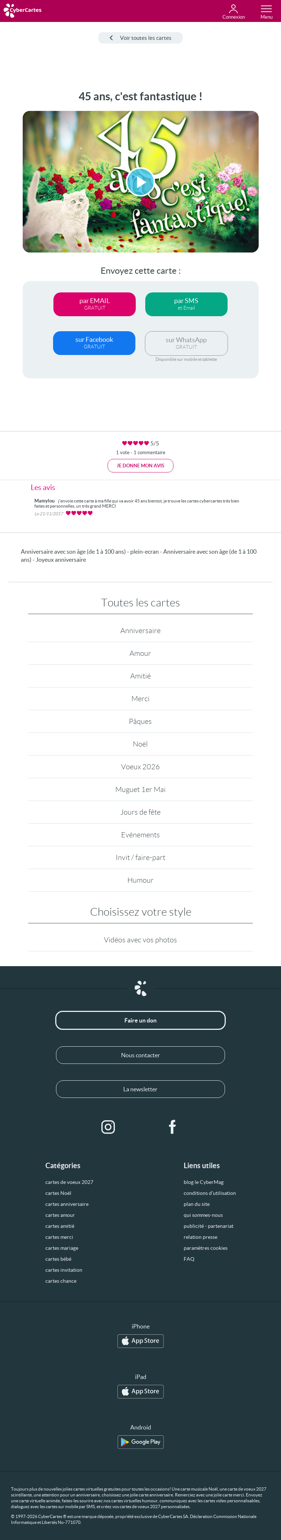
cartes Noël (58, 1193)
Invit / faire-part (140, 857)
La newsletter (140, 1089)
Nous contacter (140, 1055)
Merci (140, 699)
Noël (140, 744)
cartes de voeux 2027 (69, 1182)
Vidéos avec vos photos (140, 940)
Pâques (140, 721)
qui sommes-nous (203, 1215)
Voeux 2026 (140, 767)
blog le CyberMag (204, 1182)
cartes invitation (63, 1270)
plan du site (197, 1204)
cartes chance (60, 1281)
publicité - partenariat (208, 1226)
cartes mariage (61, 1248)
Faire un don (140, 1020)
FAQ (189, 1259)
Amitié (140, 676)
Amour (140, 653)
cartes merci (59, 1237)
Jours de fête (140, 812)
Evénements (140, 835)
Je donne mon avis (140, 465)
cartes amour (60, 1215)
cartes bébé (58, 1259)
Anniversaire (140, 631)
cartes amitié (59, 1226)
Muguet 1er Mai (140, 789)
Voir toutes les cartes (140, 38)
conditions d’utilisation (210, 1193)
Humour (140, 880)
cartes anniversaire (67, 1204)
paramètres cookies (206, 1248)
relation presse (200, 1237)
